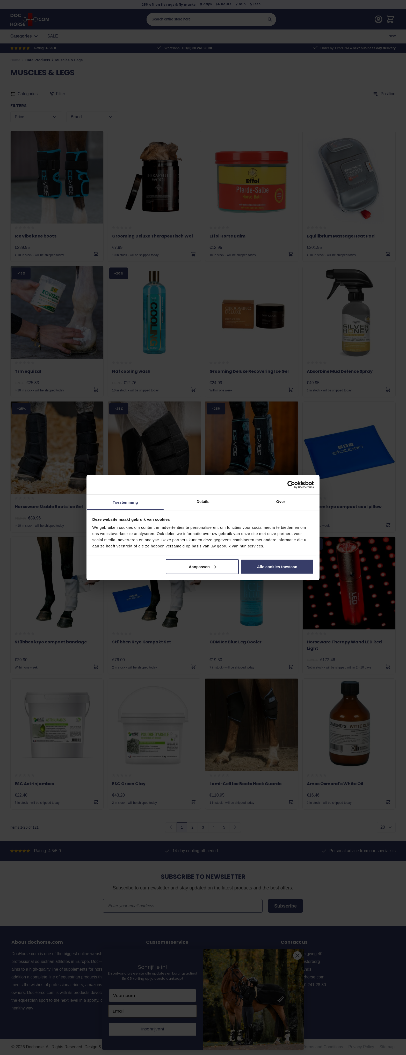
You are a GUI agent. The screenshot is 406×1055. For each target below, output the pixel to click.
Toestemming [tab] (125, 502)
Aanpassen (202, 566)
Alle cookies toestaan (277, 566)
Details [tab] (203, 501)
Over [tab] (280, 501)
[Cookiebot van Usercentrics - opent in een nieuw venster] (291, 484)
